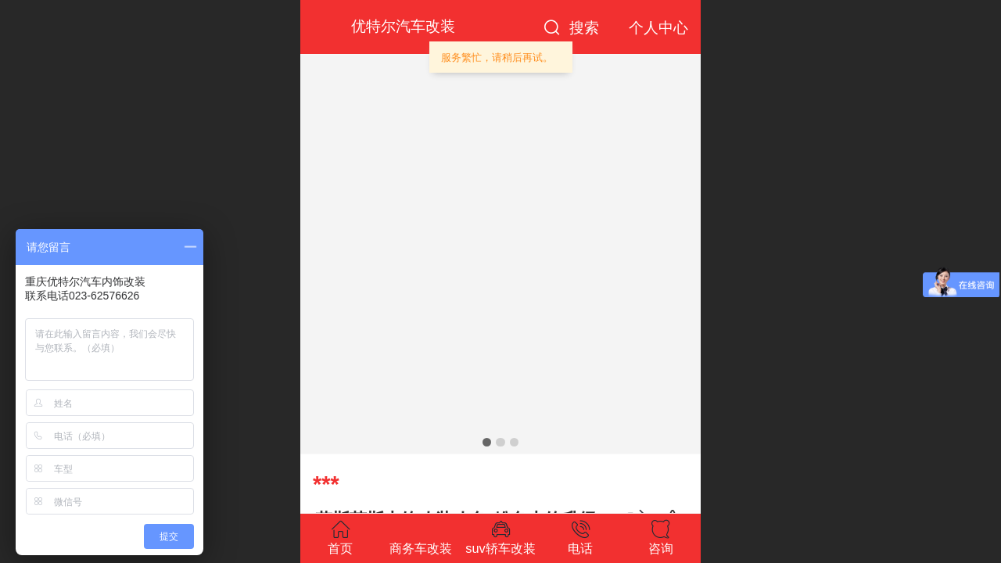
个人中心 (658, 28)
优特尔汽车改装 (403, 26)
